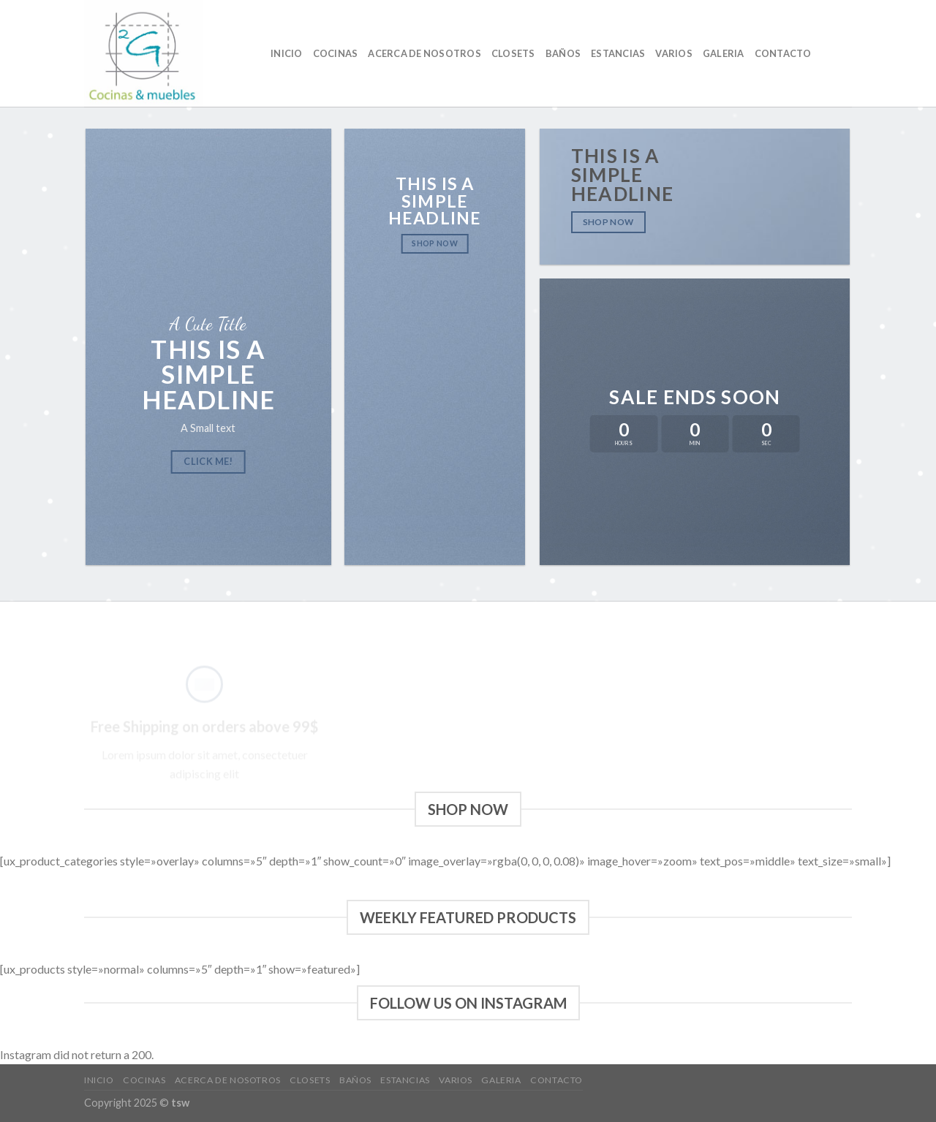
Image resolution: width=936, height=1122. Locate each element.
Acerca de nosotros (424, 53)
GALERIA (723, 53)
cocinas (335, 53)
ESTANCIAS (618, 53)
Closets (513, 53)
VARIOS (673, 53)
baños (563, 53)
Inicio (287, 53)
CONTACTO (783, 53)
